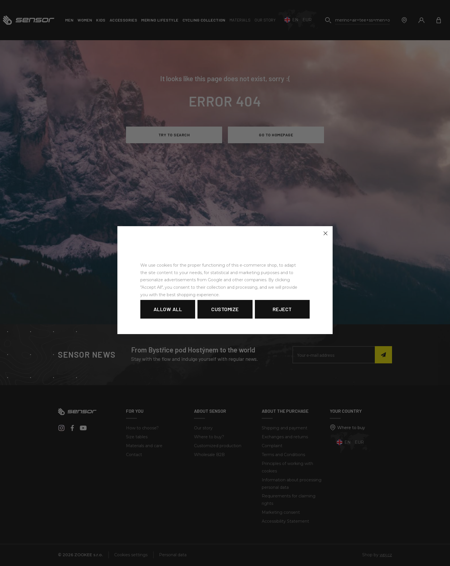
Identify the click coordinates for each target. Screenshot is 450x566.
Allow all (168, 309)
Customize (225, 309)
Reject (282, 309)
